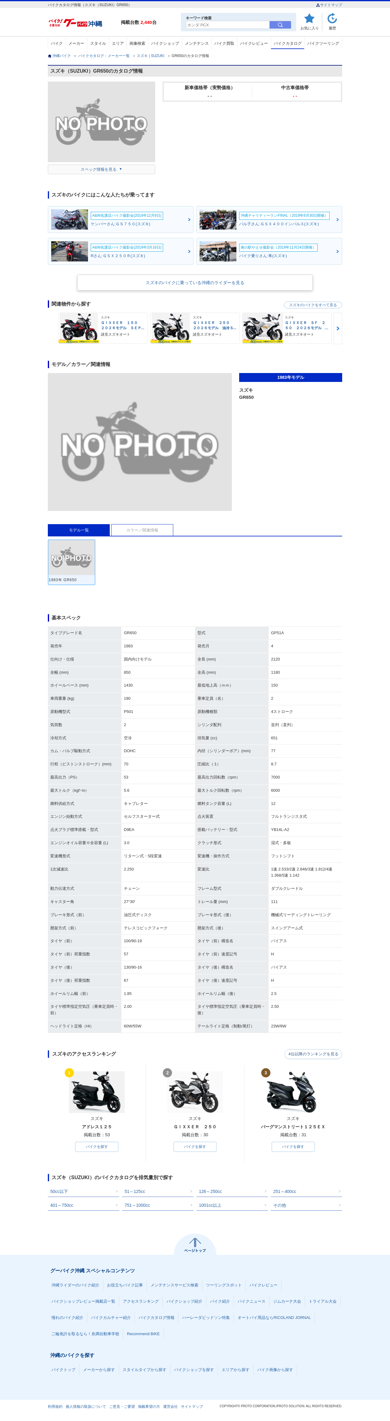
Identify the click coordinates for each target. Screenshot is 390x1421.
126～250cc (210, 1191)
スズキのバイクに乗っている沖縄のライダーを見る (195, 282)
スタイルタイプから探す (144, 1370)
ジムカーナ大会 (287, 1301)
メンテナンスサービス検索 (174, 1285)
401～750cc (61, 1205)
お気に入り (309, 28)
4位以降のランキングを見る (314, 1054)
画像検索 (137, 43)
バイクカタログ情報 (156, 1318)
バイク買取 (224, 43)
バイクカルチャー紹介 (111, 1318)
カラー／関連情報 (142, 530)
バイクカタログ (288, 43)
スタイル (98, 43)
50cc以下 (59, 1191)
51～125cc (134, 1191)
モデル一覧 (79, 530)
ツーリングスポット (224, 1285)
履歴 (332, 28)
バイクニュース (252, 1301)
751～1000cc (137, 1205)
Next (338, 328)
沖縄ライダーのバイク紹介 (75, 1285)
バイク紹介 (220, 1301)
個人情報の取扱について (86, 1407)
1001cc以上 (210, 1205)
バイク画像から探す (275, 1370)
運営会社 (170, 1407)
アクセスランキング (141, 1301)
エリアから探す (236, 1370)
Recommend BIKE (143, 1334)
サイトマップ (329, 5)
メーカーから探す (99, 1370)
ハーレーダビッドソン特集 (206, 1318)
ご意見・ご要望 (122, 1407)
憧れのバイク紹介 (67, 1318)
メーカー (76, 43)
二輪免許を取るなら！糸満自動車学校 (85, 1334)
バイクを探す (97, 1147)
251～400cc (284, 1191)
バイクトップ (63, 1370)
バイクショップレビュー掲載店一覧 (83, 1301)
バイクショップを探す (194, 1370)
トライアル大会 (323, 1301)
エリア (118, 43)
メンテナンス (197, 43)
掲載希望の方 (149, 1407)
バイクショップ (165, 43)
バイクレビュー (254, 43)
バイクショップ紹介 (184, 1301)
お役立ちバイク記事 (125, 1285)
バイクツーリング (323, 43)
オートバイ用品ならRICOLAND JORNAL (274, 1318)
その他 (279, 1205)
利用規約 (55, 1407)
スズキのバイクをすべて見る (313, 305)
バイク (57, 43)
